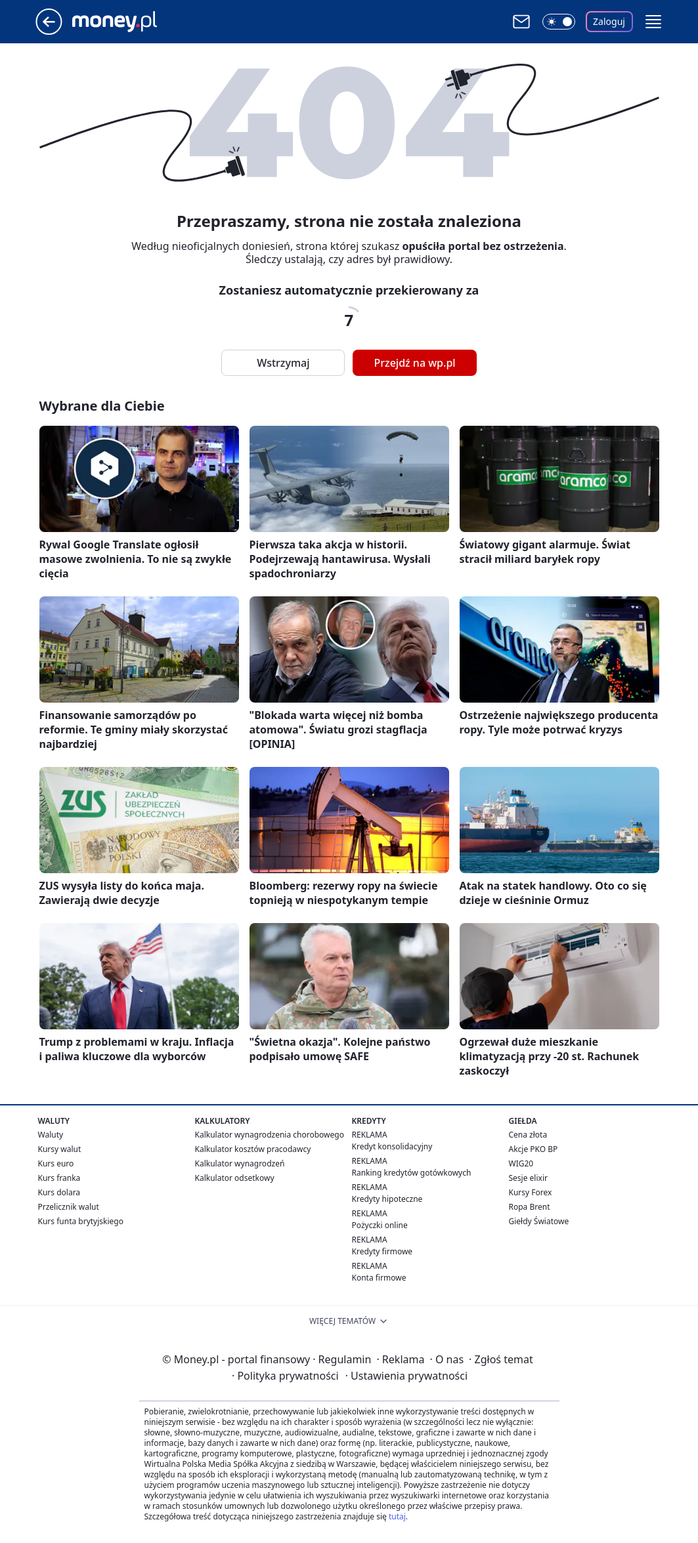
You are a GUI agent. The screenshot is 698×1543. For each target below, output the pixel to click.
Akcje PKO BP (533, 1149)
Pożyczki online (380, 1225)
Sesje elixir (528, 1177)
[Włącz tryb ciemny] (558, 22)
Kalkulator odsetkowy (234, 1177)
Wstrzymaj (283, 363)
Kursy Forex (530, 1192)
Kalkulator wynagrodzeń (240, 1163)
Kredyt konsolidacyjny (392, 1146)
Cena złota (528, 1134)
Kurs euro (56, 1163)
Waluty (51, 1134)
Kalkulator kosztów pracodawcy (253, 1149)
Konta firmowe (379, 1277)
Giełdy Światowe (539, 1221)
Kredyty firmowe (382, 1251)
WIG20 (521, 1163)
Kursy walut (59, 1149)
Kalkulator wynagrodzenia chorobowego (269, 1134)
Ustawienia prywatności (406, 1375)
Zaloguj (609, 21)
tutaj (397, 1516)
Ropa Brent (529, 1206)
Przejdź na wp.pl (414, 363)
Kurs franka (59, 1177)
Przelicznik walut (68, 1206)
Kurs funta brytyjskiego (80, 1221)
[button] (653, 21)
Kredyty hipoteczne (387, 1198)
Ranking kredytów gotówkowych (411, 1172)
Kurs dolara (59, 1192)
